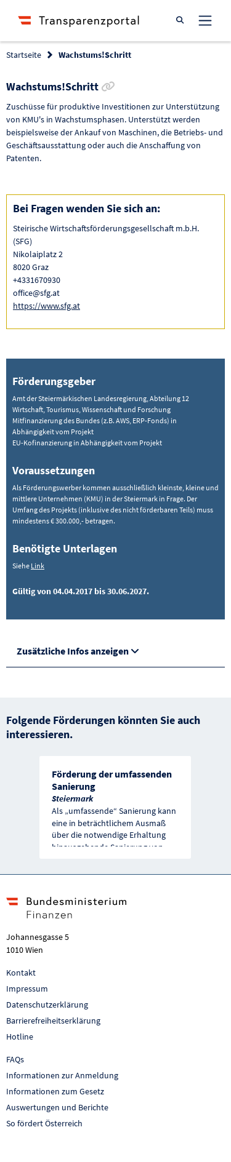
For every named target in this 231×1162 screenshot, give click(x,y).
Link (37, 565)
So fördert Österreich (44, 1123)
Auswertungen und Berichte (57, 1107)
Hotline (19, 1036)
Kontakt (21, 972)
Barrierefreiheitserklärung (53, 1020)
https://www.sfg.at (46, 305)
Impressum (27, 988)
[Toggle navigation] (205, 20)
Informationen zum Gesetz (55, 1091)
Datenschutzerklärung (47, 1004)
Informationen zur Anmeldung (62, 1075)
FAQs (15, 1059)
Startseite (23, 54)
